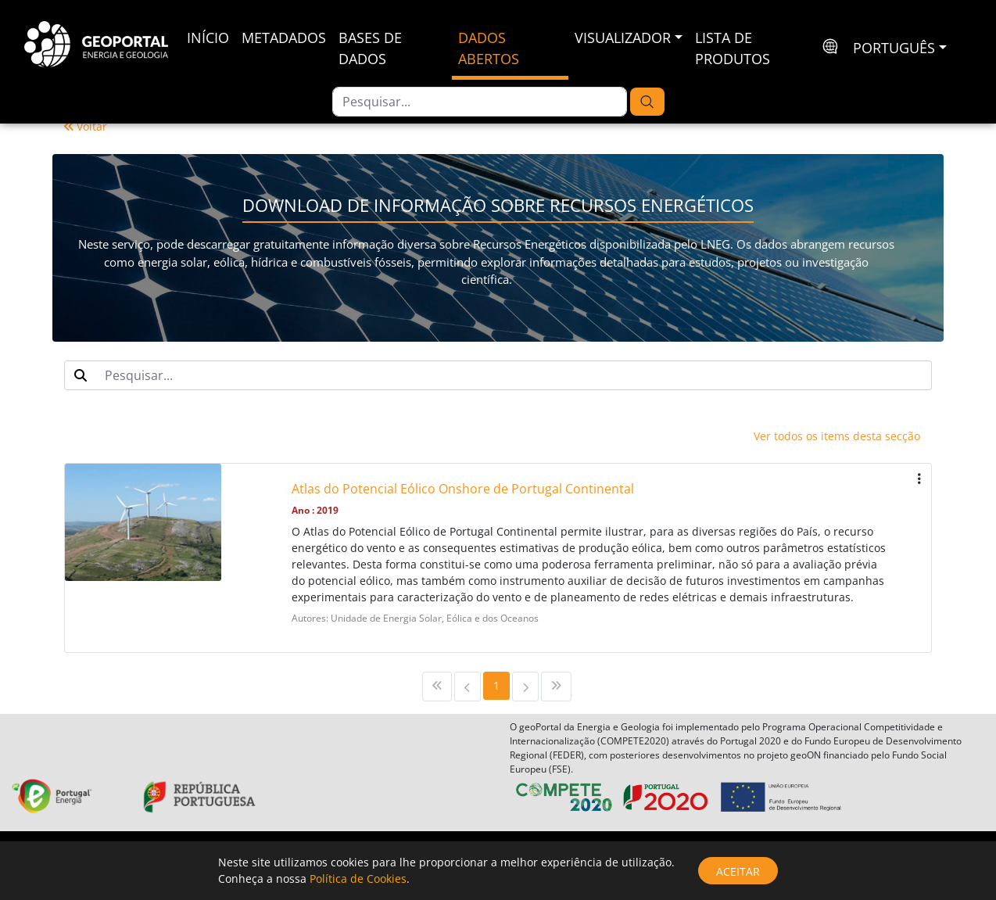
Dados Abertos (488, 48)
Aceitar (738, 871)
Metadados (284, 37)
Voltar (85, 126)
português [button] (894, 47)
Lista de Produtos (732, 48)
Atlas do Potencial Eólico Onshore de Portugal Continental (463, 488)
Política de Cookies (358, 878)
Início (208, 37)
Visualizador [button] (623, 37)
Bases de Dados (370, 48)
